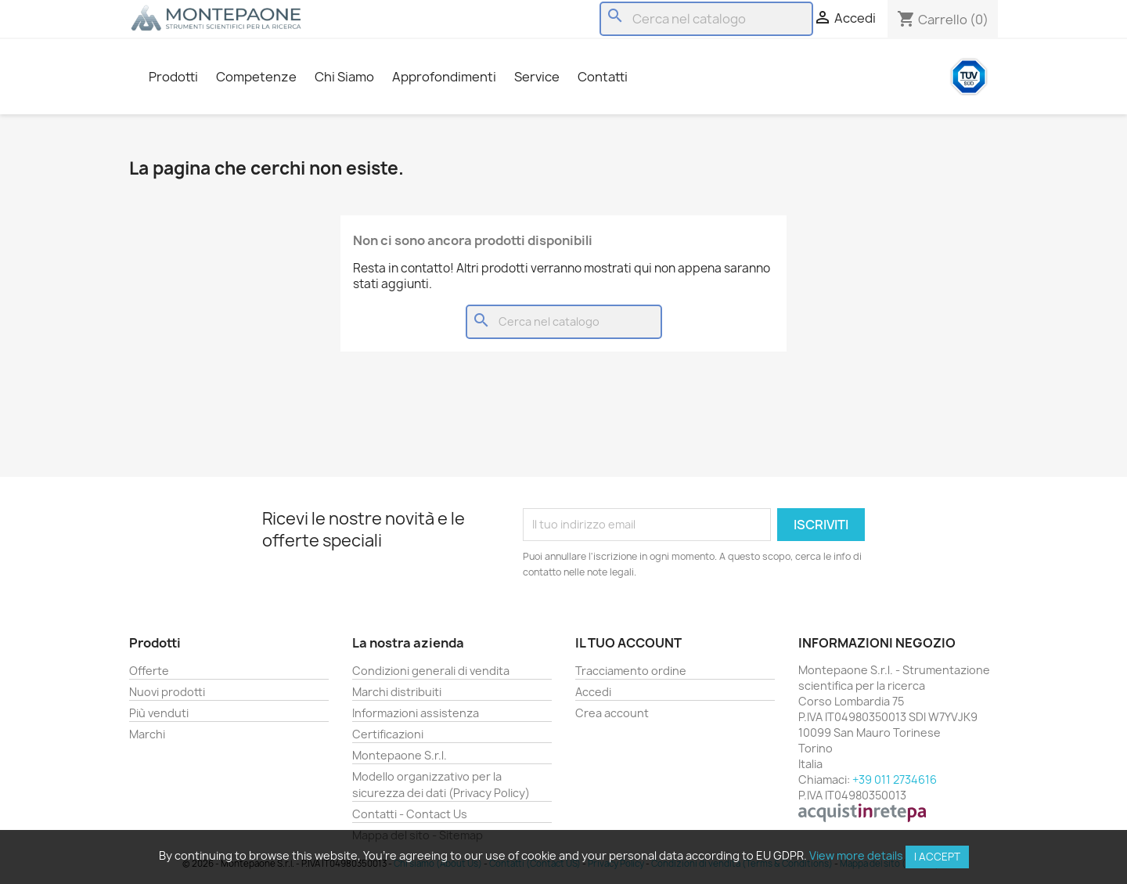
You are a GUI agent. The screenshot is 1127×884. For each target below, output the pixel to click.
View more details (856, 855)
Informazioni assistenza (415, 712)
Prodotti (173, 76)
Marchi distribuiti (396, 691)
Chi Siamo (344, 76)
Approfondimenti (444, 76)
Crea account (612, 712)
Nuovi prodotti (167, 691)
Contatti (603, 76)
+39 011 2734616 (894, 779)
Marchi (147, 734)
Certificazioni (387, 734)
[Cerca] (706, 19)
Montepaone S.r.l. (399, 755)
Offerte (149, 670)
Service (537, 76)
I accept (937, 857)
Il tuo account (628, 642)
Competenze (256, 76)
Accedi (593, 691)
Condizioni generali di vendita (430, 670)
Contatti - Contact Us (409, 813)
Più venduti (159, 712)
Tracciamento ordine (630, 670)
